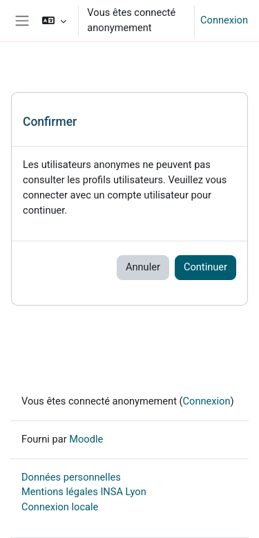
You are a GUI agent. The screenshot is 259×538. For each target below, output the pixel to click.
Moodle (86, 439)
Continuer (205, 267)
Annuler (143, 267)
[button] (54, 20)
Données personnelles (71, 477)
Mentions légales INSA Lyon (83, 491)
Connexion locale (59, 507)
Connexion (224, 20)
